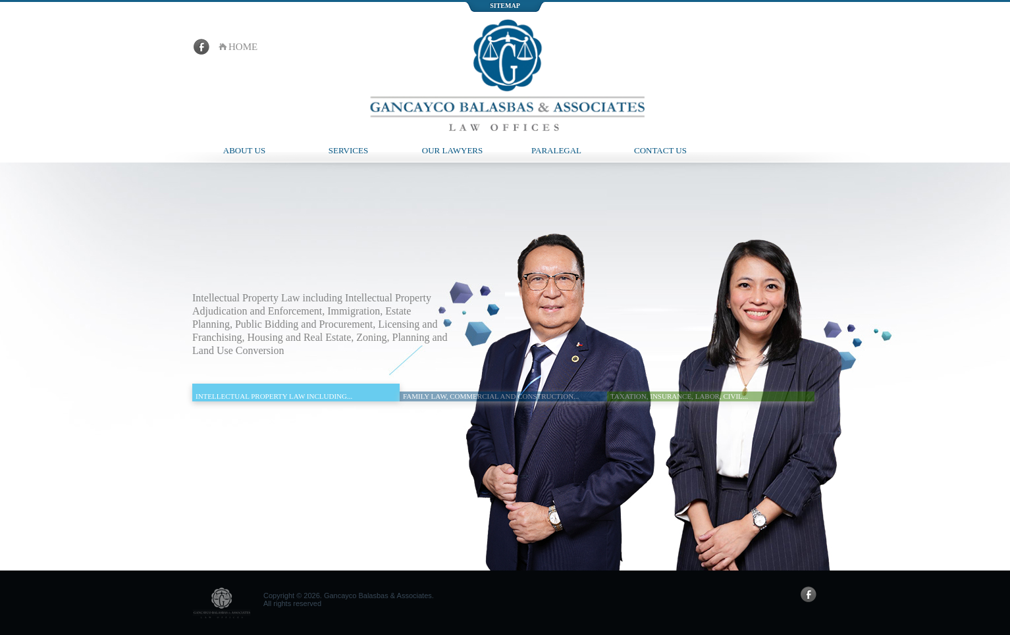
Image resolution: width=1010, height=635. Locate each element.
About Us (244, 150)
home (242, 46)
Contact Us (660, 150)
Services (348, 150)
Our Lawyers (452, 150)
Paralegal (556, 150)
